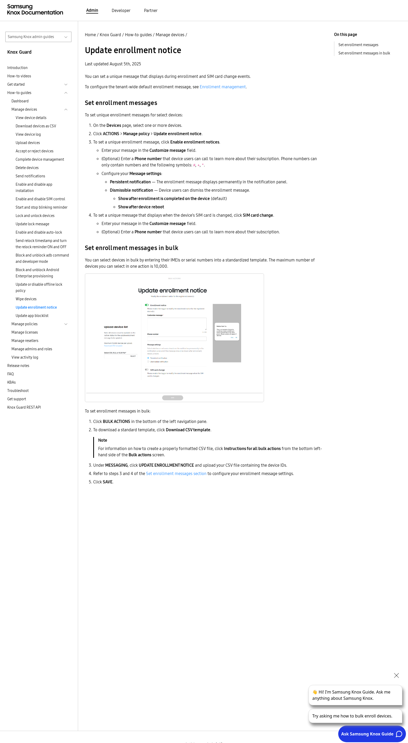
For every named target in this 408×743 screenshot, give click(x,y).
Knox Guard (110, 35)
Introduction (17, 67)
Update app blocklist (32, 315)
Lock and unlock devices (35, 215)
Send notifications (30, 176)
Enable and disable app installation (34, 187)
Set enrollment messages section (176, 473)
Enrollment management (223, 87)
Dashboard (20, 101)
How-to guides (138, 35)
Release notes (18, 365)
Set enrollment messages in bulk (364, 53)
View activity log (24, 357)
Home (90, 35)
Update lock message (32, 224)
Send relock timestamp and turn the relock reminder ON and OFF (41, 243)
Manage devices (170, 35)
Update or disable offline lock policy (39, 287)
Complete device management (40, 159)
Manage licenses (24, 332)
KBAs (11, 382)
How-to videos (19, 76)
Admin (92, 10)
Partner (151, 10)
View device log (28, 134)
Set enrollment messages (358, 44)
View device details (31, 117)
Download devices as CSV (36, 126)
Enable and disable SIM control (40, 199)
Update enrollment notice (36, 307)
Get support (16, 399)
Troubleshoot (18, 390)
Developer (121, 10)
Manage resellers (24, 340)
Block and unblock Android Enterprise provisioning (37, 273)
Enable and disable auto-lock (39, 232)
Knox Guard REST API (24, 407)
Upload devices (28, 142)
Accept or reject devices (34, 151)
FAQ (10, 374)
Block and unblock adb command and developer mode (42, 258)
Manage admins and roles (31, 349)
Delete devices (27, 167)
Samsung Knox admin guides (31, 36)
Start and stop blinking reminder (41, 207)
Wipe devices (26, 299)
